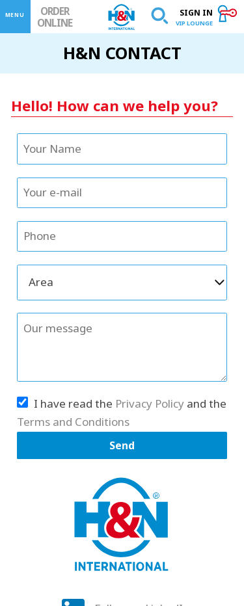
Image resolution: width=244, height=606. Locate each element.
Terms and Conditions (73, 421)
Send (122, 445)
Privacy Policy (149, 403)
